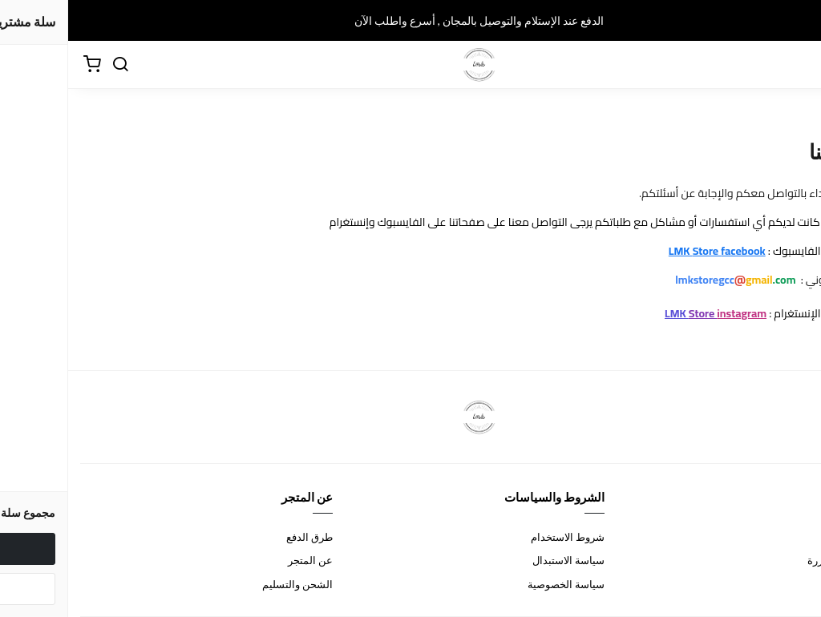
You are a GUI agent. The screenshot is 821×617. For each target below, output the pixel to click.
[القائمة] (797, 65)
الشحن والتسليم (229, 584)
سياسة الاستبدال (500, 560)
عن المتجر (242, 560)
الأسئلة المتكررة (774, 560)
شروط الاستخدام (499, 536)
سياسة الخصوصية (497, 584)
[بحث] (52, 65)
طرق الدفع (241, 536)
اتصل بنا (791, 536)
